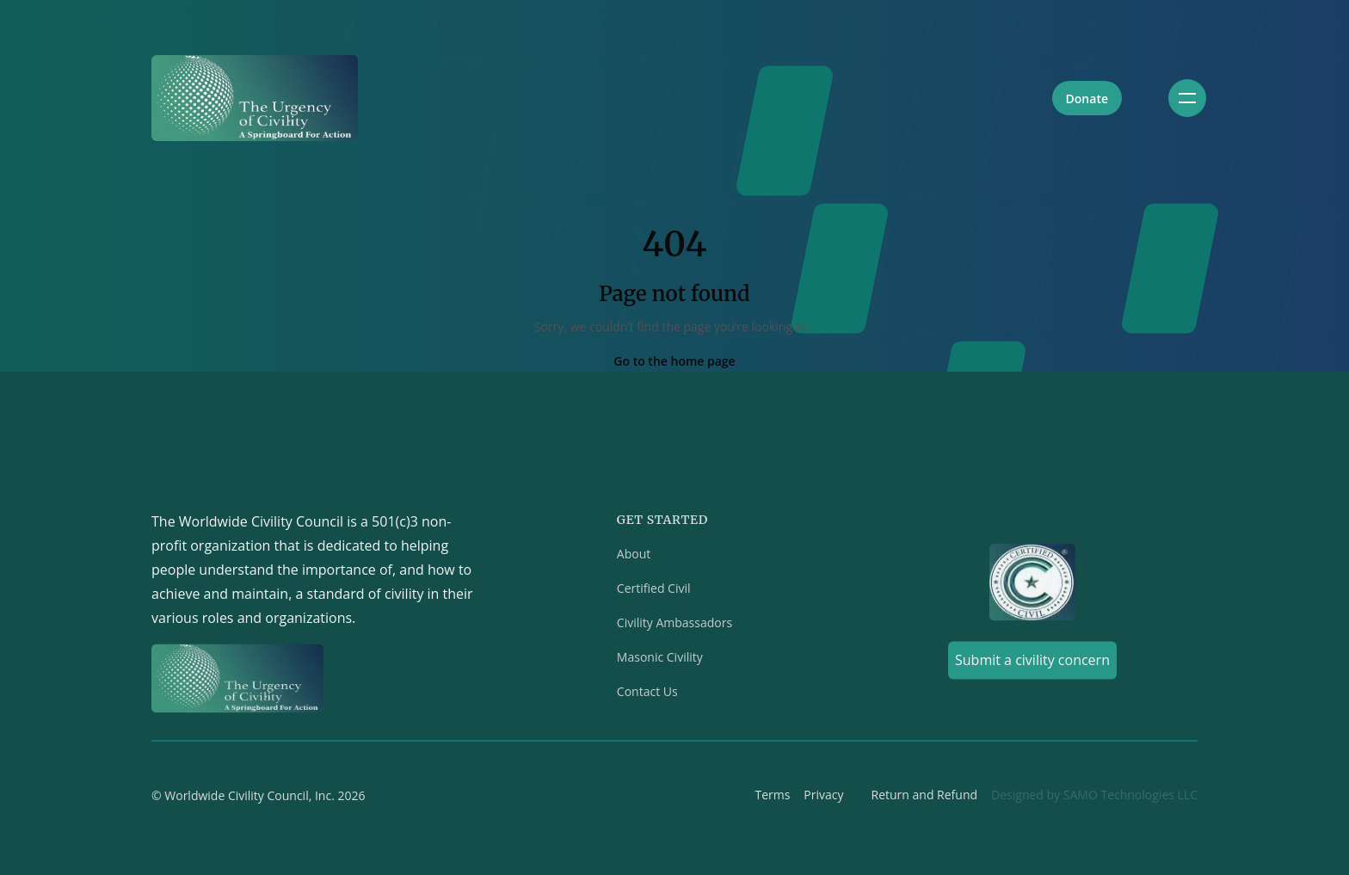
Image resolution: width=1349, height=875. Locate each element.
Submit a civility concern (1032, 663)
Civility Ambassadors (674, 626)
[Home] (254, 98)
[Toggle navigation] (1187, 98)
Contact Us (647, 695)
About (633, 557)
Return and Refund (925, 798)
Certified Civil (654, 591)
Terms (772, 798)
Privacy (823, 798)
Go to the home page (674, 361)
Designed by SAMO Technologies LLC (1094, 798)
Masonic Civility (660, 660)
